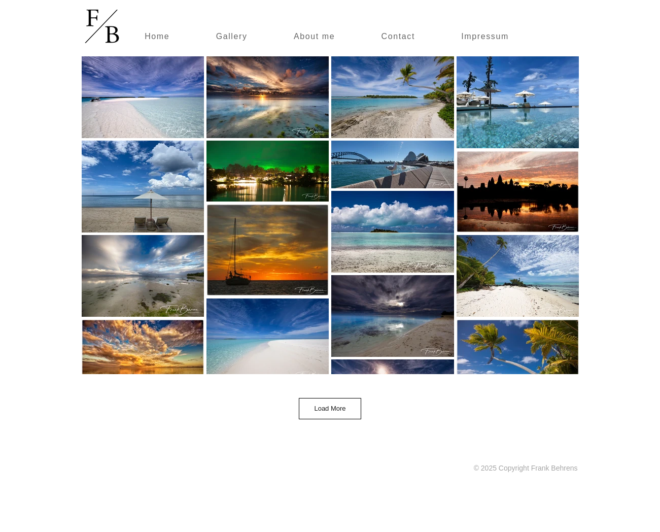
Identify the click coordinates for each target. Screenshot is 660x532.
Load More (329, 408)
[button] (231, 37)
